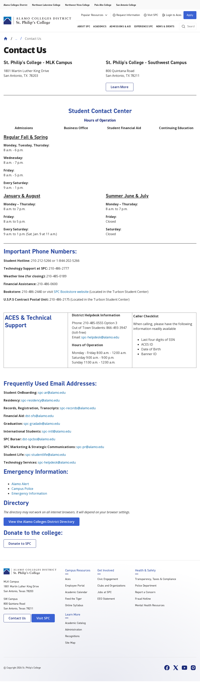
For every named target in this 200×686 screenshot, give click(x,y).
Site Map (70, 643)
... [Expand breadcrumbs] (16, 38)
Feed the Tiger (73, 599)
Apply (190, 15)
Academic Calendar (76, 592)
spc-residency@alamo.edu (40, 400)
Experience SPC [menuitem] (143, 26)
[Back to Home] (6, 38)
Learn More (119, 87)
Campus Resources (77, 570)
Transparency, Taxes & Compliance (155, 579)
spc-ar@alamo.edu (52, 392)
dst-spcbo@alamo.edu (38, 439)
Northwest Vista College (77, 5)
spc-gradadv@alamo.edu (42, 423)
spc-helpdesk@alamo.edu (100, 337)
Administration (73, 629)
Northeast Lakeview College (46, 5)
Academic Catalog (75, 623)
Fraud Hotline (143, 599)
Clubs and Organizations (111, 586)
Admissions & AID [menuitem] (120, 26)
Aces (68, 579)
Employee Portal (75, 586)
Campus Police (22, 488)
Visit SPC (151, 15)
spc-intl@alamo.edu (56, 431)
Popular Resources (94, 15)
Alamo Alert (20, 484)
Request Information (126, 15)
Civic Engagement (107, 579)
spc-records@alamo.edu (78, 408)
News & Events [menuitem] (165, 26)
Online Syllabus (74, 605)
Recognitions (72, 636)
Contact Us (17, 618)
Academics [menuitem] (99, 26)
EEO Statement (106, 599)
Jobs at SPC (104, 592)
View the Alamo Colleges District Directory (42, 521)
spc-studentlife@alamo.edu (45, 454)
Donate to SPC (20, 543)
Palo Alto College (102, 5)
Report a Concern (145, 592)
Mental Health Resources (150, 605)
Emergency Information (29, 493)
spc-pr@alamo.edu (90, 447)
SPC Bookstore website (71, 291)
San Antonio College (126, 5)
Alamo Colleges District (15, 5)
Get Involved (105, 570)
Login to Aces (171, 15)
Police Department (145, 586)
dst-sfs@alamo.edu (39, 416)
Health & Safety (145, 570)
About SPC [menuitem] (83, 26)
